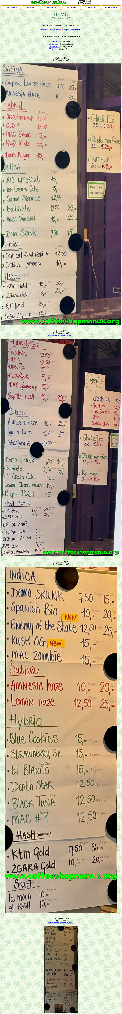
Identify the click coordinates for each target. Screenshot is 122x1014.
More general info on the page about (61, 30)
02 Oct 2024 (54, 44)
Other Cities (71, 8)
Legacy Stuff (111, 8)
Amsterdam (51, 8)
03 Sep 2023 (54, 49)
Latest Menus (11, 8)
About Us (91, 8)
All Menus (31, 8)
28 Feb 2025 (54, 41)
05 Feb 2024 (54, 47)
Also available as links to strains (61, 335)
